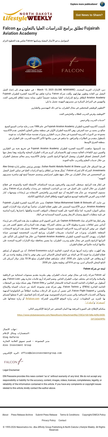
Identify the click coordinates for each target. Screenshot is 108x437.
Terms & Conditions (69, 414)
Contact (62, 420)
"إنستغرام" (100, 302)
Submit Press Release (46, 414)
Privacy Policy (49, 420)
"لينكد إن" (89, 302)
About (5, 414)
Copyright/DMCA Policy (94, 414)
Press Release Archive (22, 414)
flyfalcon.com (32, 298)
